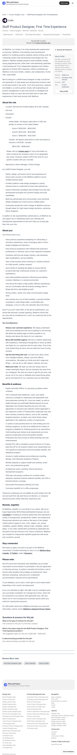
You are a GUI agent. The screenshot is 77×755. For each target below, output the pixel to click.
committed (6, 515)
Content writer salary (58, 719)
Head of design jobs (9, 718)
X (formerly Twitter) (57, 736)
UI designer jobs (7, 735)
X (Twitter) (14, 553)
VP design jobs (7, 747)
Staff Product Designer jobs (11, 731)
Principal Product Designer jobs (12, 726)
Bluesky (53, 738)
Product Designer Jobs (16, 14)
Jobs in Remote (30, 663)
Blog (52, 703)
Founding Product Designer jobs (12, 716)
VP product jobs (32, 728)
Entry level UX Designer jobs (11, 714)
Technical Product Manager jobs (37, 723)
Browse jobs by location (59, 701)
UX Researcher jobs (8, 740)
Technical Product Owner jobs (37, 726)
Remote (40, 30)
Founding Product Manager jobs (37, 699)
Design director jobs (9, 702)
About (53, 705)
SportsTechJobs (56, 744)
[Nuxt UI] (15, 3)
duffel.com (65, 75)
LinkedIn (5, 553)
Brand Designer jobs (9, 697)
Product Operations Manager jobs (38, 714)
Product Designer (15, 30)
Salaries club (55, 713)
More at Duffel (44, 663)
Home (4, 14)
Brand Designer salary (58, 717)
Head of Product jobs (34, 702)
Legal (53, 707)
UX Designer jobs (8, 738)
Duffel (8, 20)
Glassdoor (28, 553)
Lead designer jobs (8, 723)
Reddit (53, 734)
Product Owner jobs (33, 716)
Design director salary (58, 721)
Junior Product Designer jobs (11, 721)
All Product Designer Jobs (12, 663)
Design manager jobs (9, 706)
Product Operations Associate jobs (38, 711)
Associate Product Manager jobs (37, 697)
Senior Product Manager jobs (36, 718)
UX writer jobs (7, 743)
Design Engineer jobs (9, 704)
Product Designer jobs (42, 43)
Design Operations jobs (10, 709)
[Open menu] (72, 3)
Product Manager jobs (34, 709)
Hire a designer (56, 697)
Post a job (54, 699)
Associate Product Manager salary (62, 715)
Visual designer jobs (9, 745)
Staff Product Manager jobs (36, 721)
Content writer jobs (8, 699)
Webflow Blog (45, 550)
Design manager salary (58, 725)
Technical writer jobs (9, 733)
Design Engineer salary (58, 723)
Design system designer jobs (11, 711)
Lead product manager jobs (36, 706)
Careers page (23, 151)
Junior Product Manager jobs (36, 704)
